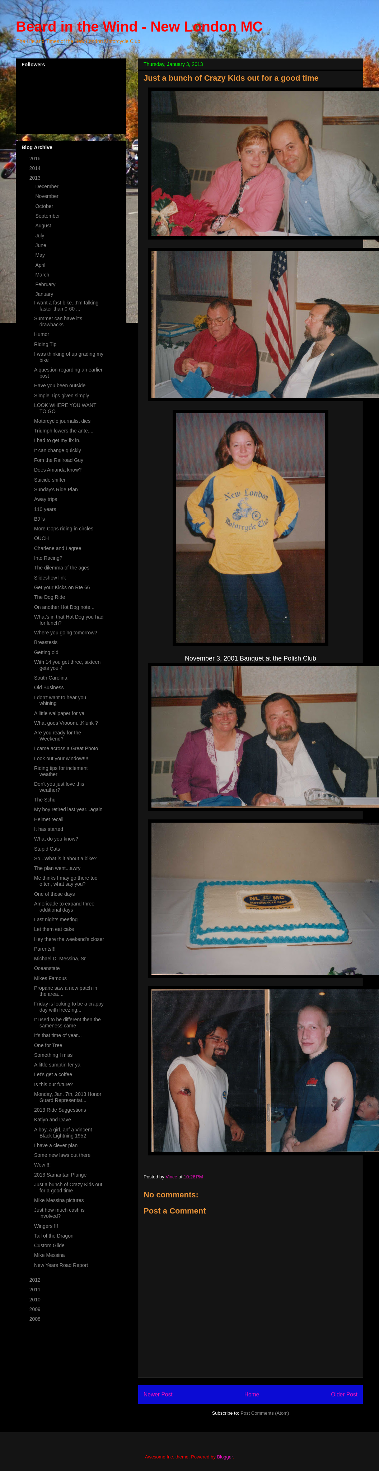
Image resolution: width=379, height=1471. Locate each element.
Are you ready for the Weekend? (57, 736)
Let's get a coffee (53, 1074)
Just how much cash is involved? (59, 1213)
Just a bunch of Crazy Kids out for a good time (68, 1187)
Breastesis (45, 642)
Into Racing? (48, 558)
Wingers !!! (46, 1226)
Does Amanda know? (57, 470)
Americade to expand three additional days (64, 907)
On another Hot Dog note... (64, 607)
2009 (35, 1309)
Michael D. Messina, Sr (60, 958)
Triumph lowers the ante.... (63, 431)
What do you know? (56, 839)
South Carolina (50, 678)
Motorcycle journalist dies (62, 421)
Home (251, 1394)
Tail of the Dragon (54, 1236)
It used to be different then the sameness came (67, 1022)
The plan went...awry (57, 868)
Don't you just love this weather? (59, 787)
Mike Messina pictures (59, 1200)
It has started (48, 829)
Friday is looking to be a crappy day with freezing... (69, 1007)
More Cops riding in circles (63, 528)
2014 (35, 168)
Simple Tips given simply (61, 395)
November (47, 196)
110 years (45, 509)
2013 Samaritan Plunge (60, 1175)
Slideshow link (50, 578)
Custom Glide (49, 1245)
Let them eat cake (54, 929)
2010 (35, 1299)
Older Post (344, 1394)
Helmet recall (49, 819)
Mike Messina (49, 1255)
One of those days (54, 894)
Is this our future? (53, 1084)
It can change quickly (57, 450)
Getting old (46, 652)
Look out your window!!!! (61, 758)
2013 (35, 178)
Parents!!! (45, 949)
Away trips (45, 499)
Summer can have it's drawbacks (58, 321)
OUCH (41, 538)
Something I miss (53, 1055)
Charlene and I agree (57, 548)
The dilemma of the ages (61, 568)
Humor (41, 334)
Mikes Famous (50, 978)
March (43, 275)
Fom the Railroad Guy (58, 460)
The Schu (45, 800)
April (41, 265)
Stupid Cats (47, 849)
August (43, 225)
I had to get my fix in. (57, 440)
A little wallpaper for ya (59, 713)
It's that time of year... (58, 1035)
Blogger (225, 1457)
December (47, 186)
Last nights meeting (56, 919)
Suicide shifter (50, 480)
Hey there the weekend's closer (69, 939)
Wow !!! (42, 1165)
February (46, 284)
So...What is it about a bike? (65, 858)
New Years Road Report (61, 1265)
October (45, 206)
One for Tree (48, 1045)
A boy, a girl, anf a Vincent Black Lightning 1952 (63, 1133)
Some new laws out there (62, 1155)
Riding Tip (45, 344)
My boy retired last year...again (68, 809)
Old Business (49, 687)
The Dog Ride (49, 597)
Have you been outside (59, 385)
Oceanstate (47, 968)
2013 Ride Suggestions (60, 1110)
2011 (35, 1289)
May (40, 255)
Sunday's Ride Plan (56, 489)
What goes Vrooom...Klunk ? (66, 723)
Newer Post (158, 1394)
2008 (35, 1319)
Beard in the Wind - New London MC (139, 26)
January (45, 294)
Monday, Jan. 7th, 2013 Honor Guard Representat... (67, 1097)
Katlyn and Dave (52, 1119)
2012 (35, 1280)
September (48, 216)
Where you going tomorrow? (65, 632)
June (41, 245)
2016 (35, 158)
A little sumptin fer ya (57, 1065)
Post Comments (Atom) (264, 1413)
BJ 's (39, 519)
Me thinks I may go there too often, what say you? (66, 881)
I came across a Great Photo (66, 748)
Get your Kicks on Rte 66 (62, 587)
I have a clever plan (56, 1145)
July (40, 235)
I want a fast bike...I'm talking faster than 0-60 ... (66, 306)
